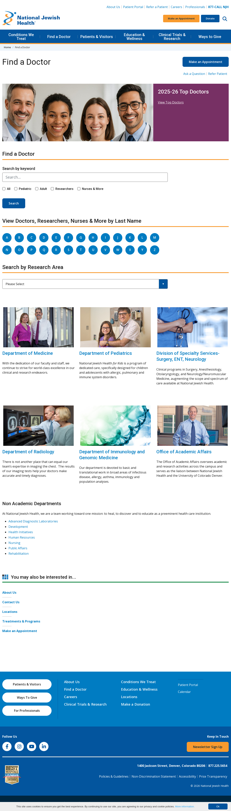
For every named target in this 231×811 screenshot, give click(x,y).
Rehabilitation (18, 553)
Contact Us (10, 602)
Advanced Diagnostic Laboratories (33, 521)
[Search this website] (225, 18)
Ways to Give (209, 36)
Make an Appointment (181, 18)
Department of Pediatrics (105, 353)
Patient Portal (133, 7)
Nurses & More (92, 189)
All (8, 189)
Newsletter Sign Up (207, 747)
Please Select (15, 284)
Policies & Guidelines (113, 776)
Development (18, 527)
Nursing (14, 543)
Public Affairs (17, 548)
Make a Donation (135, 704)
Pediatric (25, 189)
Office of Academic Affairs (184, 451)
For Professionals (27, 710)
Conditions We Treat (21, 36)
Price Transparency (213, 776)
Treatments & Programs (21, 621)
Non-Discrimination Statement (154, 776)
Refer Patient (217, 74)
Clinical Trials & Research (172, 36)
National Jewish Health (215, 786)
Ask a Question (194, 74)
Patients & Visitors (96, 36)
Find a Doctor (59, 36)
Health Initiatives (20, 532)
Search (14, 203)
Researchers (64, 189)
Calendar (184, 692)
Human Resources (21, 537)
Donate (210, 18)
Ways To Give (27, 697)
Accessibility (187, 776)
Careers (177, 6)
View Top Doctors (171, 102)
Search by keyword (18, 168)
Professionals (195, 7)
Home (7, 47)
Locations (9, 612)
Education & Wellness (134, 36)
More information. (184, 806)
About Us (113, 7)
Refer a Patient (157, 7)
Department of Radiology (28, 451)
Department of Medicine (27, 353)
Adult (43, 189)
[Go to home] (31, 18)
